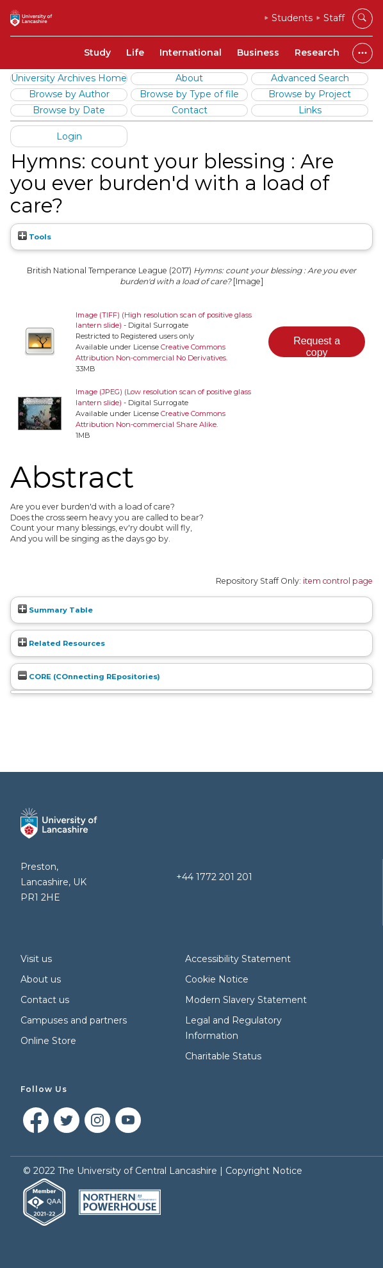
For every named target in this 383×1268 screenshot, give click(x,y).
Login (69, 136)
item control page (338, 581)
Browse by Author (69, 94)
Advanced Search (310, 78)
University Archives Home (69, 78)
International (190, 52)
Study (97, 52)
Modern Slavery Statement (246, 1000)
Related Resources (61, 643)
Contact (190, 110)
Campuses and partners (73, 1020)
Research (317, 52)
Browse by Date (69, 110)
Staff (334, 18)
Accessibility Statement (238, 959)
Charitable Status (223, 1056)
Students (292, 18)
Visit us (36, 959)
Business (258, 52)
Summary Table (55, 610)
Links (310, 110)
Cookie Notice (217, 979)
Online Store (48, 1041)
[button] (316, 341)
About (189, 78)
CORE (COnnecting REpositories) (89, 676)
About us (40, 979)
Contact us (44, 1000)
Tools (34, 236)
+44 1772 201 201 (214, 877)
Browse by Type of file (189, 94)
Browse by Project (309, 94)
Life (135, 52)
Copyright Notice (263, 1170)
